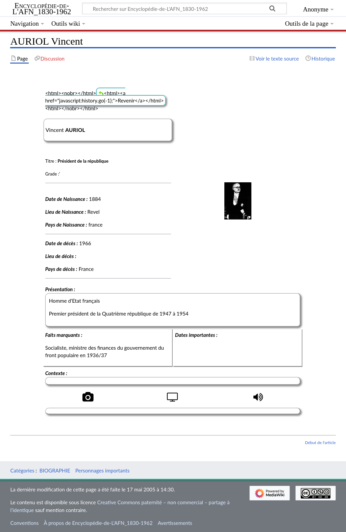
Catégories (22, 470)
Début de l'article (320, 442)
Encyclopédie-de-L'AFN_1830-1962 (42, 9)
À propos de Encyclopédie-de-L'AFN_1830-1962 (98, 523)
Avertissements (175, 523)
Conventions (24, 523)
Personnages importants (102, 470)
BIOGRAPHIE (55, 470)
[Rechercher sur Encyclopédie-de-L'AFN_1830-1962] (184, 8)
